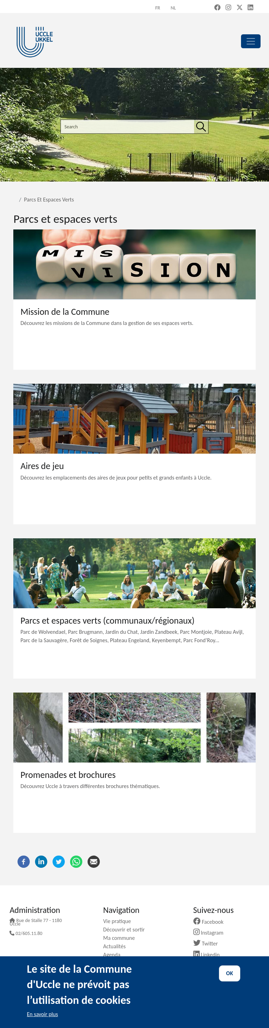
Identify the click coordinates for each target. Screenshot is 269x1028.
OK (229, 973)
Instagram (211, 932)
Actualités (116, 946)
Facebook (211, 922)
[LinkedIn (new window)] (250, 8)
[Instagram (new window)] (228, 8)
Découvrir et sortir (126, 929)
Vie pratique (119, 921)
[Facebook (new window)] (217, 8)
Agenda (114, 954)
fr (157, 8)
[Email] (94, 861)
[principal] (251, 41)
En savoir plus (42, 1014)
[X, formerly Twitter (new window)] (240, 8)
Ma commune (121, 938)
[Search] (201, 126)
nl (173, 8)
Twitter (208, 943)
